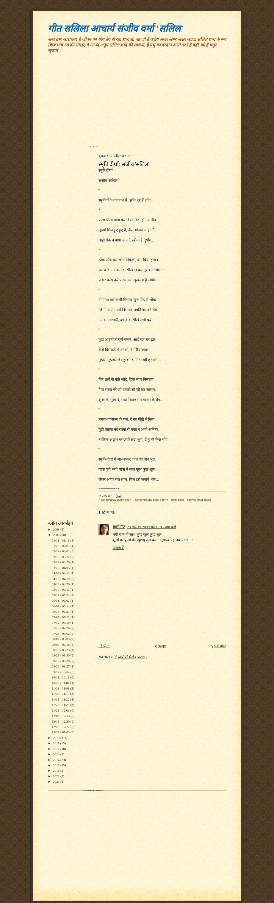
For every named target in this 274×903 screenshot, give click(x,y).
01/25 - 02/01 (61, 546)
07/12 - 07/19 (61, 622)
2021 (56, 776)
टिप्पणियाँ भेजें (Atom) (131, 657)
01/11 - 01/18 (61, 540)
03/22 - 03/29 (61, 562)
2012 (56, 749)
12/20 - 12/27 (61, 727)
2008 (56, 529)
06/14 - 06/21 (61, 611)
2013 (56, 754)
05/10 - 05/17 (61, 589)
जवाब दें (118, 547)
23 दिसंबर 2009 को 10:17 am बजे (151, 527)
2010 (56, 738)
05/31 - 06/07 (61, 600)
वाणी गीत (119, 527)
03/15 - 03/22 (61, 557)
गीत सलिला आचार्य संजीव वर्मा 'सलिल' (115, 28)
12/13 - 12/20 (61, 721)
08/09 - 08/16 (61, 644)
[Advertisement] (137, 102)
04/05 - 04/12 (61, 573)
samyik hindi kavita (199, 499)
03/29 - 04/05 (61, 568)
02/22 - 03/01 (61, 551)
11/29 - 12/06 (61, 710)
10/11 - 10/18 (61, 677)
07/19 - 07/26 (61, 628)
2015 (56, 765)
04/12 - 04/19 (61, 579)
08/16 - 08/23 (61, 650)
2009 (56, 535)
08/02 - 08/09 (61, 639)
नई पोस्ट (104, 646)
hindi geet (177, 499)
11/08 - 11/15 (61, 693)
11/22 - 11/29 (61, 705)
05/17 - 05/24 (61, 595)
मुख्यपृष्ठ (160, 646)
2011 (56, 743)
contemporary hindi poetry (151, 499)
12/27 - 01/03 (61, 732)
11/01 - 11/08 (61, 688)
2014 (56, 760)
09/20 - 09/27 (61, 666)
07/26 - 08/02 (61, 633)
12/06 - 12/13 (61, 716)
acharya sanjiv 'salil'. (118, 499)
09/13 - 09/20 (61, 661)
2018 (56, 770)
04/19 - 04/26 (61, 584)
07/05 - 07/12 (61, 617)
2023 (56, 781)
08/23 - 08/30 (61, 655)
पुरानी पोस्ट (218, 646)
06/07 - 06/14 (61, 606)
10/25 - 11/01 (61, 683)
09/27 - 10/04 (61, 672)
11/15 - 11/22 (61, 699)
